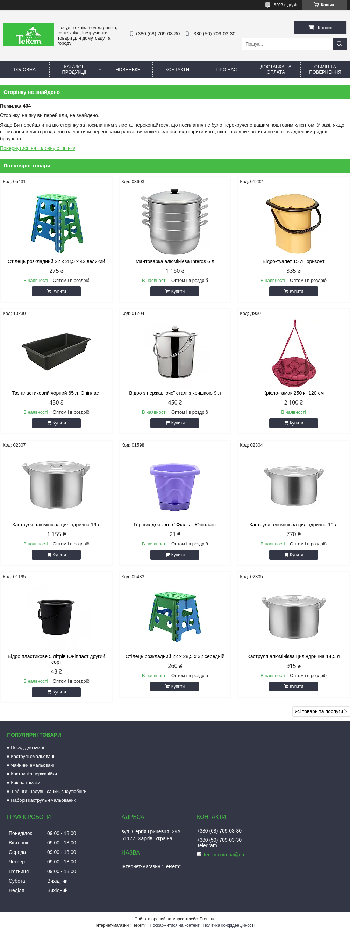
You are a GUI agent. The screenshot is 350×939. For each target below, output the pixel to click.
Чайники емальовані (32, 765)
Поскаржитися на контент (174, 925)
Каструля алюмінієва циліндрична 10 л (293, 524)
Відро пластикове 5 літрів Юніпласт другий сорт (56, 659)
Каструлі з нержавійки (34, 773)
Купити (59, 291)
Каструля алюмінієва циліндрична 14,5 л (294, 656)
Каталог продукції (74, 69)
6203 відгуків (286, 4)
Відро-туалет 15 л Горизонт (294, 261)
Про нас (226, 69)
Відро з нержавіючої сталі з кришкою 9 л (175, 393)
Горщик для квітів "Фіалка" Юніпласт (175, 524)
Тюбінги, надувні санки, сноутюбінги (49, 791)
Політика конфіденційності (229, 925)
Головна (25, 69)
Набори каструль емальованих (43, 800)
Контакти (177, 69)
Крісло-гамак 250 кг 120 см (293, 393)
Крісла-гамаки (25, 782)
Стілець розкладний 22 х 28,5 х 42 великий (56, 261)
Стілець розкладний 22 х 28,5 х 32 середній (175, 656)
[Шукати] (340, 44)
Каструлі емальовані (32, 756)
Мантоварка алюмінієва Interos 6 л (175, 261)
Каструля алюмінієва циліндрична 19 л (56, 524)
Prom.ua (207, 919)
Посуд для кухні (27, 747)
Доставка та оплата (276, 69)
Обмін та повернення (325, 69)
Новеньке (127, 69)
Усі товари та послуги (318, 711)
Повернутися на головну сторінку (37, 148)
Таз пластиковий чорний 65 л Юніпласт (56, 393)
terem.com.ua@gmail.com (228, 854)
